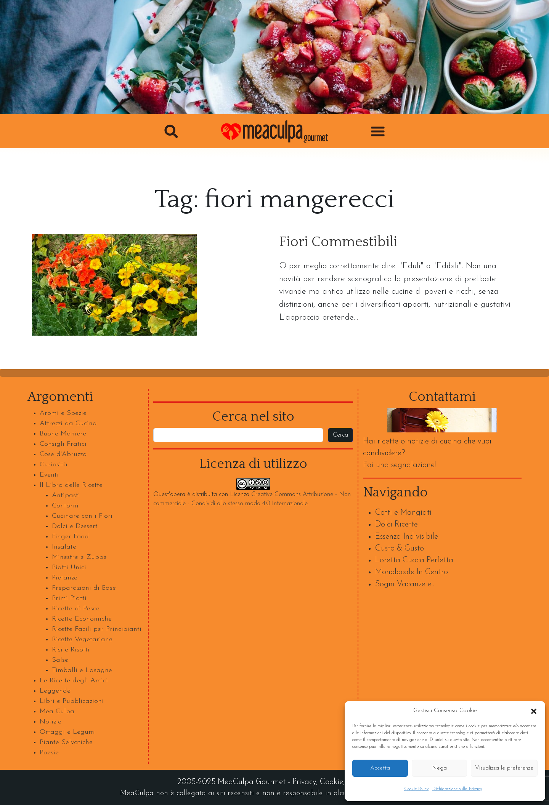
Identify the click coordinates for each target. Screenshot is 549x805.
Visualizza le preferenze (504, 768)
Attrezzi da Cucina (68, 423)
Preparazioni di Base (84, 588)
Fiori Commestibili (338, 242)
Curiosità (53, 464)
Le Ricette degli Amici (74, 680)
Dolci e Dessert (75, 526)
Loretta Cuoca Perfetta (414, 560)
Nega (439, 768)
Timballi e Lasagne (82, 670)
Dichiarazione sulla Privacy (457, 789)
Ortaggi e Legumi (68, 732)
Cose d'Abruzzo (63, 454)
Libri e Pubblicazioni (72, 701)
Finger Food (70, 536)
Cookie (331, 782)
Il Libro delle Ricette (71, 485)
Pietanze (64, 578)
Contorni (65, 506)
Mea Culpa (57, 711)
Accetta (380, 768)
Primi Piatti (69, 598)
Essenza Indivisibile (406, 537)
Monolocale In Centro (411, 572)
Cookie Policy (416, 789)
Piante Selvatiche (66, 742)
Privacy (304, 782)
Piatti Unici (69, 567)
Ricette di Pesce (76, 608)
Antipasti (66, 495)
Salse (60, 660)
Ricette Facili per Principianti (96, 629)
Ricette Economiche (82, 619)
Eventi (49, 475)
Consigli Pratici (63, 444)
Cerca (340, 435)
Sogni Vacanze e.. (404, 584)
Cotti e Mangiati (403, 513)
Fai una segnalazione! (399, 465)
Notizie (50, 722)
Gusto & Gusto (399, 548)
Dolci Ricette (396, 524)
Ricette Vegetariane (82, 639)
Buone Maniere (63, 434)
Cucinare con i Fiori (82, 516)
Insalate (64, 547)
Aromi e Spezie (63, 413)
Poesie (49, 752)
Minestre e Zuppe (79, 557)
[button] (534, 711)
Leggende (55, 691)
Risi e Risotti (71, 650)
